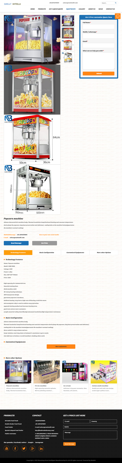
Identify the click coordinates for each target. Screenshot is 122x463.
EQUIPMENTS (70, 9)
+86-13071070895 (15, 235)
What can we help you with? (93, 51)
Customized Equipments (75, 252)
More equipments (61, 346)
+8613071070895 (54, 3)
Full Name (87, 22)
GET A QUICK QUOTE (56, 9)
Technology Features (18, 252)
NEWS (101, 9)
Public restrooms (10, 433)
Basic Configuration (46, 252)
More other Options (104, 252)
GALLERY (82, 9)
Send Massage (16, 243)
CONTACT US (110, 9)
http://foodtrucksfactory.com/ (44, 430)
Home (32, 9)
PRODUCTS (42, 9)
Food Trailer (9, 427)
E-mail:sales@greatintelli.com (45, 427)
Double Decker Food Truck (13, 424)
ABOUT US (91, 9)
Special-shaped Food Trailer (14, 430)
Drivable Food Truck (11, 421)
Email (85, 41)
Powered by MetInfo (89, 460)
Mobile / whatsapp (90, 32)
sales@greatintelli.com (70, 3)
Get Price (44, 243)
